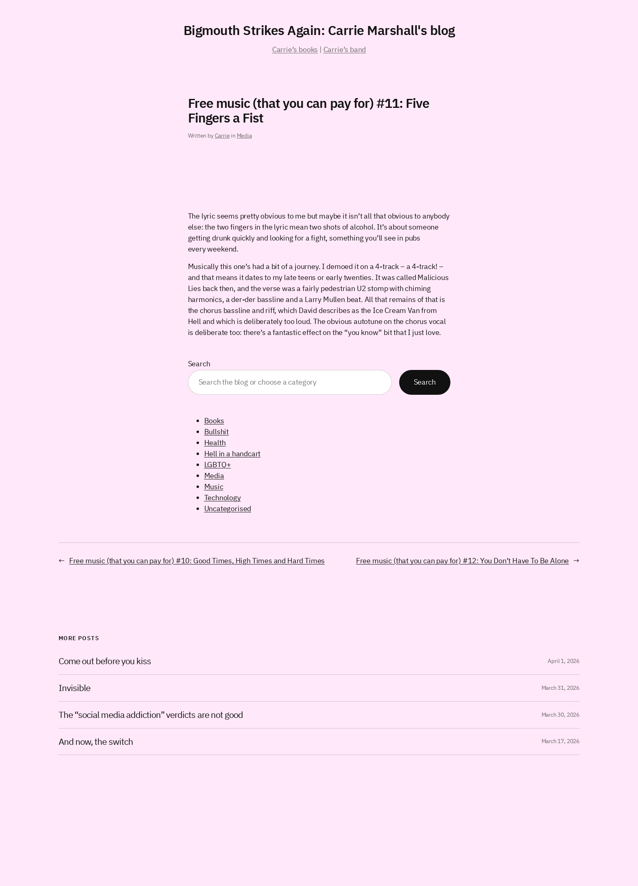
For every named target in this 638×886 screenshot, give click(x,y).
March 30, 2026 (560, 714)
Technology (222, 497)
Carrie (222, 135)
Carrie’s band (344, 49)
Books (214, 420)
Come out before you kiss (105, 661)
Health (215, 442)
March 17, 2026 (560, 741)
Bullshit (216, 431)
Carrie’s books (295, 49)
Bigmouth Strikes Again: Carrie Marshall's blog (319, 30)
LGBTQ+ (217, 464)
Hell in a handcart (232, 453)
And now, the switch (96, 742)
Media (244, 135)
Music (213, 486)
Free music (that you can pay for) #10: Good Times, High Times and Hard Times (197, 560)
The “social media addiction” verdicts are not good (151, 715)
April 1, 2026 (563, 661)
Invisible (74, 688)
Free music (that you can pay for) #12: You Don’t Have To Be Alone (462, 560)
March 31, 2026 (560, 687)
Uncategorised (227, 508)
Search (199, 363)
